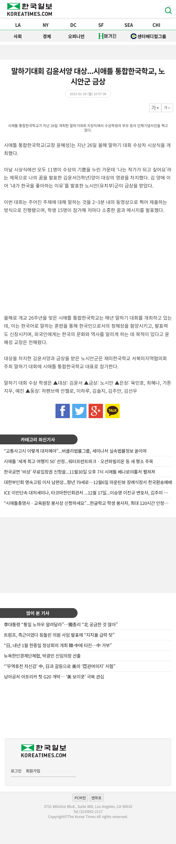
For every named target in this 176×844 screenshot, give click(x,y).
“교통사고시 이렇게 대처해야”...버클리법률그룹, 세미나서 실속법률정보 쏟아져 (75, 451)
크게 (155, 107)
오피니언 (76, 36)
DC (73, 25)
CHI (156, 25)
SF (101, 25)
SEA (128, 25)
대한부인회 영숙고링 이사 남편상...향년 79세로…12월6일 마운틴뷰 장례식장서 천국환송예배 (88, 482)
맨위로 (96, 797)
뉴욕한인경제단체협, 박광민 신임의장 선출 (42, 656)
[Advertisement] (88, 554)
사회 (18, 36)
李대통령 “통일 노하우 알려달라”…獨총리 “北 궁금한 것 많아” (61, 624)
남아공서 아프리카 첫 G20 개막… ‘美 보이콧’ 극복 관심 (54, 676)
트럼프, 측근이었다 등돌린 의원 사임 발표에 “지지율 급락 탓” (59, 635)
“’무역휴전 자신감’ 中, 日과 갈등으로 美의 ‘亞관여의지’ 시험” (59, 666)
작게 (167, 107)
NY (46, 25)
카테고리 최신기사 (38, 439)
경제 (47, 36)
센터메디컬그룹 (148, 36)
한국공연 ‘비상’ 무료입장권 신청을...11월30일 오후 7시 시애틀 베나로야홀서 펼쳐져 (79, 472)
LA (18, 25)
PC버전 (80, 797)
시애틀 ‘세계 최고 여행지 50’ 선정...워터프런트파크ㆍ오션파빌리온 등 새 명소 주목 (78, 461)
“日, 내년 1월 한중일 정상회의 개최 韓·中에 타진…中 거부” (58, 645)
